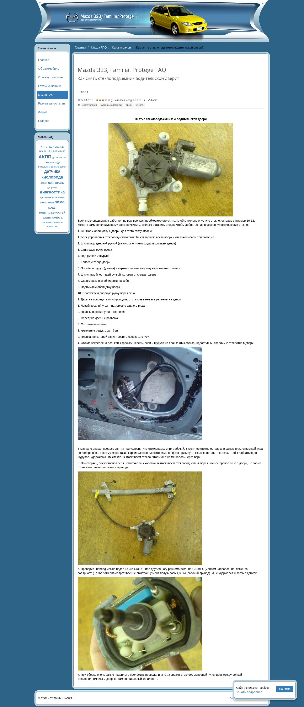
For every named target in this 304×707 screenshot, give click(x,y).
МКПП (62, 157)
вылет (63, 166)
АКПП (44, 156)
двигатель (56, 183)
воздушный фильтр (48, 166)
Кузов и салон (121, 47)
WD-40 (61, 151)
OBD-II (52, 151)
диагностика (52, 192)
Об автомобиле (48, 68)
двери (44, 183)
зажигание (47, 202)
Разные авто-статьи (51, 103)
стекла (139, 105)
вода (57, 162)
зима (60, 202)
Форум (42, 112)
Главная (43, 60)
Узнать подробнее (249, 692)
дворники (52, 187)
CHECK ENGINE (55, 147)
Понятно (284, 689)
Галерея (43, 121)
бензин (49, 162)
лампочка (52, 226)
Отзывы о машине (50, 77)
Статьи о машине (50, 86)
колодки (46, 217)
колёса (56, 217)
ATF (43, 147)
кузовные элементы (52, 222)
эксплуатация (89, 105)
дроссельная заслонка (52, 197)
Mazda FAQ (46, 94)
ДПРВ (55, 157)
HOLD (42, 151)
